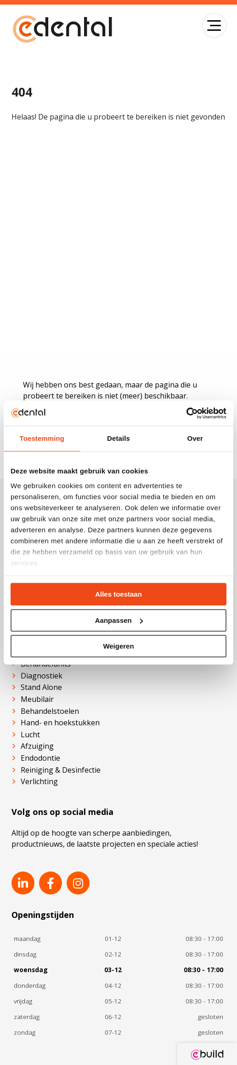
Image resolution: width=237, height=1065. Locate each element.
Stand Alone (41, 687)
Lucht (30, 734)
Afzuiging (37, 746)
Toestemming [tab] (42, 438)
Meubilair (37, 699)
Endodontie (40, 758)
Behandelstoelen (50, 711)
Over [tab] (195, 438)
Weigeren (118, 646)
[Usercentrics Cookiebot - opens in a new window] (186, 413)
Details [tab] (118, 438)
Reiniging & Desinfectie (61, 770)
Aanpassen (119, 620)
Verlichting (39, 781)
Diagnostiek (41, 676)
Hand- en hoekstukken (60, 723)
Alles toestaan (118, 594)
